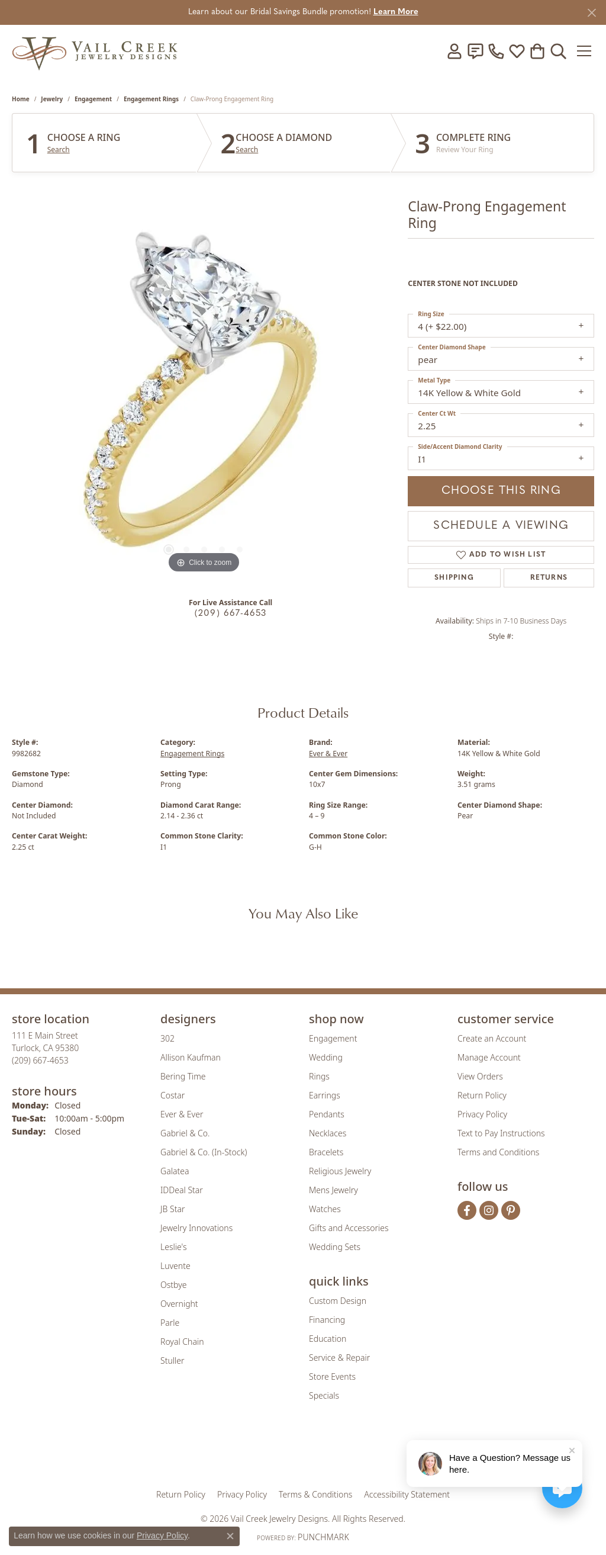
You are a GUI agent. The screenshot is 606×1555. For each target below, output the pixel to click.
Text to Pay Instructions (501, 1133)
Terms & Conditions (315, 1494)
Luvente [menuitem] (175, 1265)
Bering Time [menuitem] (183, 1076)
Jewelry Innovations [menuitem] (196, 1227)
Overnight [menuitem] (179, 1303)
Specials (324, 1395)
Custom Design (337, 1300)
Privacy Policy (482, 1114)
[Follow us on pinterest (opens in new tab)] (510, 1210)
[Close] (591, 12)
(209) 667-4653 (231, 613)
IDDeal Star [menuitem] (181, 1190)
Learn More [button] (395, 12)
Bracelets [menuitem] (326, 1152)
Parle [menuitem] (169, 1322)
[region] (204, 398)
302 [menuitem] (167, 1038)
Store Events (332, 1376)
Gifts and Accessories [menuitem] (349, 1227)
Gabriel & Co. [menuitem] (184, 1133)
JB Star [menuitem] (172, 1209)
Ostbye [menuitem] (173, 1284)
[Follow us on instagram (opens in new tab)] (488, 1210)
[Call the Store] (40, 1060)
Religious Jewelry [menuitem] (340, 1171)
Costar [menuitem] (172, 1095)
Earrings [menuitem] (324, 1095)
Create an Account (491, 1038)
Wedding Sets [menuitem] (334, 1246)
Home (21, 99)
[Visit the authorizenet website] (352, 1452)
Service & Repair (339, 1357)
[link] (475, 51)
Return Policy (482, 1095)
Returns (549, 577)
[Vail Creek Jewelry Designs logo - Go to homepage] (94, 50)
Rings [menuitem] (319, 1076)
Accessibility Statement (407, 1494)
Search (58, 150)
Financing (327, 1319)
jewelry (52, 99)
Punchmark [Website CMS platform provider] (323, 1537)
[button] (454, 51)
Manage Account (489, 1057)
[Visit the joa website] (263, 1452)
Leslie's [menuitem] (173, 1246)
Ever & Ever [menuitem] (181, 1114)
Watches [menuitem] (325, 1209)
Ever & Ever (328, 753)
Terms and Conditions (498, 1152)
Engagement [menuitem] (333, 1038)
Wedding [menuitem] (326, 1057)
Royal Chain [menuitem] (182, 1341)
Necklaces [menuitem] (327, 1133)
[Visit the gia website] (210, 1452)
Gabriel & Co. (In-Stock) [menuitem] (203, 1152)
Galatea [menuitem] (174, 1171)
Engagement (93, 99)
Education (327, 1338)
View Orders (480, 1076)
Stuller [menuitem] (172, 1360)
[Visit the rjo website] (307, 1452)
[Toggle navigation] (585, 51)
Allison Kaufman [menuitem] (190, 1057)
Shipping (454, 577)
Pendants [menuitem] (326, 1114)
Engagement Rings (151, 99)
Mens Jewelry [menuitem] (333, 1190)
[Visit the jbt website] (401, 1452)
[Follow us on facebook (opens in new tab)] (466, 1210)
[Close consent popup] (230, 1536)
